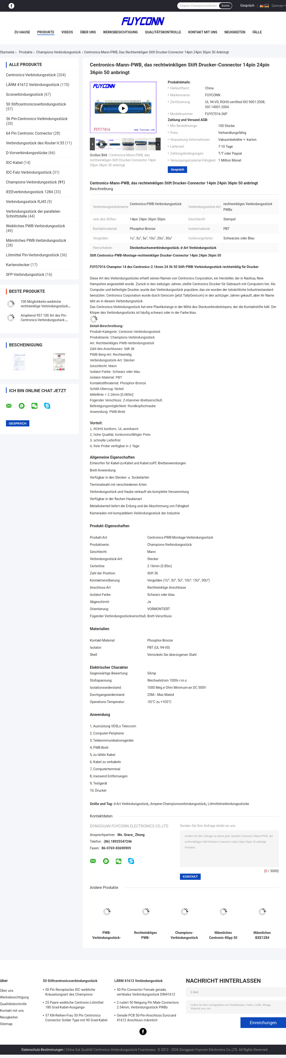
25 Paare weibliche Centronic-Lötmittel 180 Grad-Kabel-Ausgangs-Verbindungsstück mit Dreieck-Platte (74, 1006)
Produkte (45, 32)
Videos (67, 32)
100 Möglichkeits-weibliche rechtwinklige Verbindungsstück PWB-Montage (44, 306)
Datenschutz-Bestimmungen (42, 1050)
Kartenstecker (18, 265)
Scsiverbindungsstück (24, 94)
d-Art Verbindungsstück (131, 804)
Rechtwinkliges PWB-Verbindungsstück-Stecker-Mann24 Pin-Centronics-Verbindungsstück (145, 935)
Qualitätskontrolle (163, 32)
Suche (225, 5)
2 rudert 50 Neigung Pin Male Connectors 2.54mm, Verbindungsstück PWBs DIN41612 (148, 1006)
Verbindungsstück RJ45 (26, 201)
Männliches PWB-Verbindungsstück (36, 240)
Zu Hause (22, 32)
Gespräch (247, 5)
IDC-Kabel (14, 162)
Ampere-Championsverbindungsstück (178, 804)
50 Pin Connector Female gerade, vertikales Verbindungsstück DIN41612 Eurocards (146, 993)
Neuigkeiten (235, 32)
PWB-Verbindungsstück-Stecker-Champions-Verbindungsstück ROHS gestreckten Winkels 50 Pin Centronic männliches (106, 935)
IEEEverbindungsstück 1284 (29, 192)
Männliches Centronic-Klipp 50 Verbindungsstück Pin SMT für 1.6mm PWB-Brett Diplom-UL (223, 935)
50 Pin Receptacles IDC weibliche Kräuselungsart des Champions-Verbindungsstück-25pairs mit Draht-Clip (75, 993)
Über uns (88, 32)
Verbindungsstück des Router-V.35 (35, 143)
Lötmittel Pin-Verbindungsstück (32, 255)
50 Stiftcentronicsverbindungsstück (36, 104)
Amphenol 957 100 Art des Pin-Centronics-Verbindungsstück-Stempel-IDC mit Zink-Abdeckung (45, 320)
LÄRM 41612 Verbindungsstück (32, 84)
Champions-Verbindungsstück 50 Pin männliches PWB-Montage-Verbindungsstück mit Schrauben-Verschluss (184, 935)
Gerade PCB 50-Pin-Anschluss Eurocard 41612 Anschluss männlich (146, 1017)
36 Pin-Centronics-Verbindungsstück (37, 118)
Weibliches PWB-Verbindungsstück (35, 226)
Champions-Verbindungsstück (58, 52)
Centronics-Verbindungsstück (31, 75)
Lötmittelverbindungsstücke (228, 804)
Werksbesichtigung (120, 32)
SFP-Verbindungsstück (25, 274)
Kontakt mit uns (202, 32)
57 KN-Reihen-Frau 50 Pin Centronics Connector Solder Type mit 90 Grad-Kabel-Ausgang (76, 1018)
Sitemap (6, 1024)
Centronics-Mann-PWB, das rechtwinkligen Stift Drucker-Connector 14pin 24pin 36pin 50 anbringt (123, 160)
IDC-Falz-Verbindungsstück (28, 172)
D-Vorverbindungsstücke (26, 153)
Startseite (7, 52)
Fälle (257, 32)
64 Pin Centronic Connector (29, 133)
